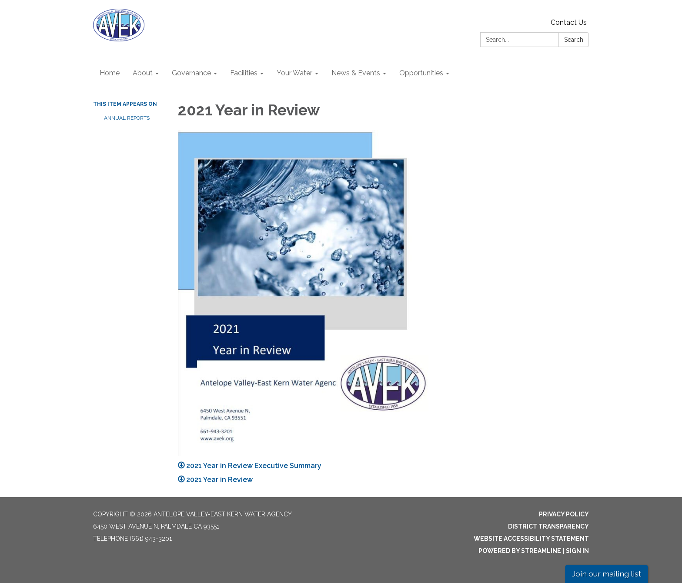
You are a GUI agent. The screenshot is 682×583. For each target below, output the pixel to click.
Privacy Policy (564, 514)
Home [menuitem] (110, 73)
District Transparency (548, 526)
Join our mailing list (606, 573)
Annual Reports (127, 118)
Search (573, 39)
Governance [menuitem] (191, 73)
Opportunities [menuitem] (421, 73)
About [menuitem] (143, 73)
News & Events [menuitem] (355, 73)
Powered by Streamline (519, 550)
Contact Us (569, 22)
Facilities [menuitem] (243, 73)
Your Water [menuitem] (294, 73)
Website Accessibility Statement (531, 538)
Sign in (577, 550)
